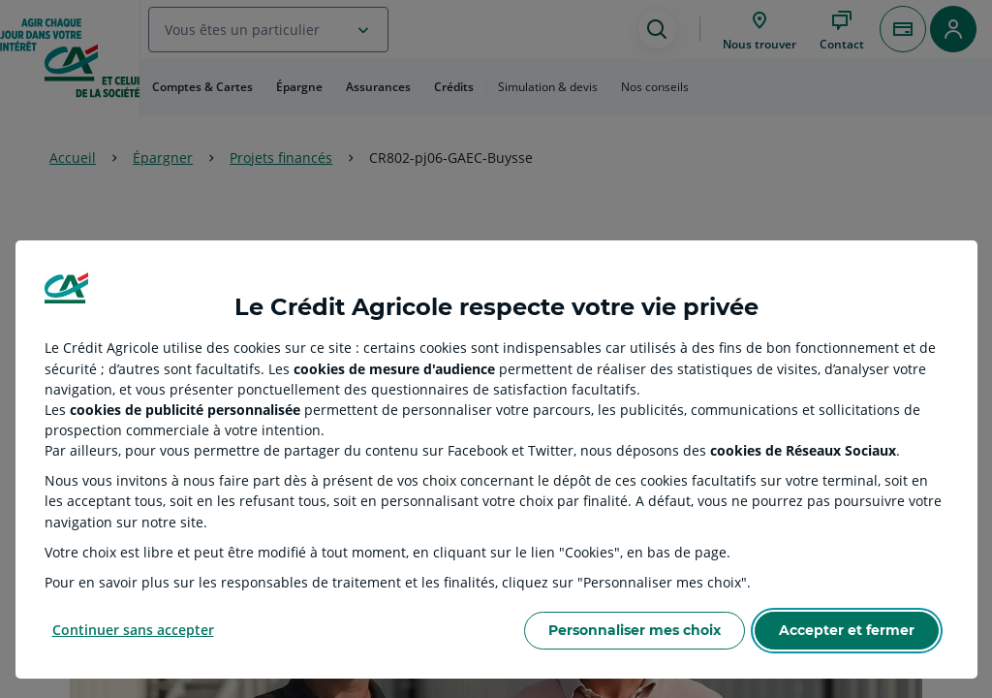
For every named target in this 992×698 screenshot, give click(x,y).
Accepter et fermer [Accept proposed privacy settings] (846, 630)
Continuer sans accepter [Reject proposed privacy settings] (133, 629)
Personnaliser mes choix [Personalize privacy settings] (634, 630)
